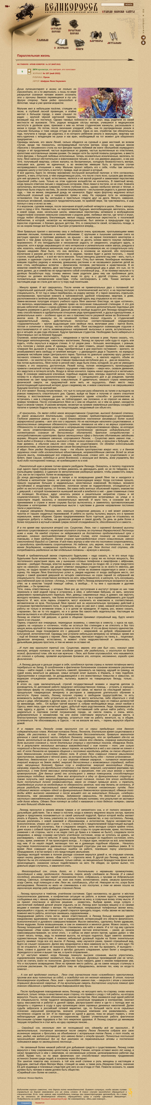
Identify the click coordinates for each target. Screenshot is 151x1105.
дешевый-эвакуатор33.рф (54, 1099)
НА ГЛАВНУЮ (22, 64)
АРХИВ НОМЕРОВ (37, 64)
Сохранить (26, 1103)
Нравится (39, 1103)
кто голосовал (68, 69)
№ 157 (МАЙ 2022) (53, 64)
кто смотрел (55, 69)
